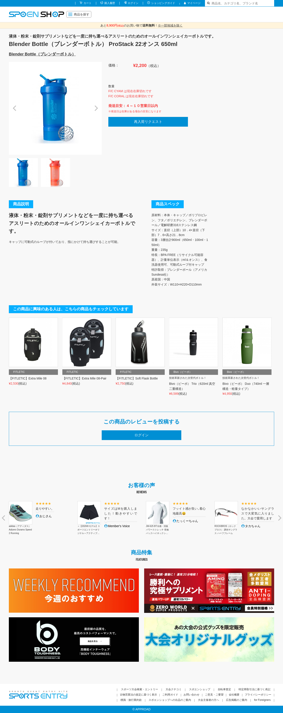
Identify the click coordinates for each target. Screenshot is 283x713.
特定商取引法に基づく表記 (254, 689)
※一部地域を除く (170, 25)
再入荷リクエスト (148, 122)
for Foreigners (262, 700)
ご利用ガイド (170, 694)
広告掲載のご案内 (236, 700)
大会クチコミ (174, 689)
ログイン (133, 3)
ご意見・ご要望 (214, 694)
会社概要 (234, 694)
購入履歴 (109, 3)
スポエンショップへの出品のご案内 (170, 700)
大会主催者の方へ (208, 700)
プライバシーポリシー (258, 694)
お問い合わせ (191, 694)
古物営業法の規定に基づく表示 (138, 694)
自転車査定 (224, 689)
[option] (55, 108)
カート (88, 3)
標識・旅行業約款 (131, 700)
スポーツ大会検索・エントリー (139, 689)
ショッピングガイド (163, 3)
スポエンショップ (199, 689)
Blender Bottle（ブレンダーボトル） (42, 54)
